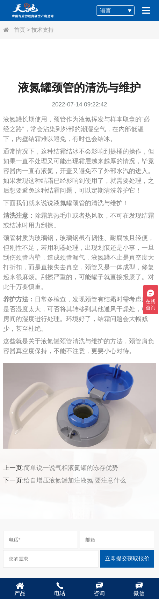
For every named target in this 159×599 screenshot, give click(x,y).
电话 (60, 589)
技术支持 (42, 30)
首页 (14, 30)
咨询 (100, 589)
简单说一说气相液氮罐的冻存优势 (71, 467)
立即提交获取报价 (127, 558)
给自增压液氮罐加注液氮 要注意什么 (75, 480)
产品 (20, 589)
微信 (139, 589)
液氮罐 (62, 203)
